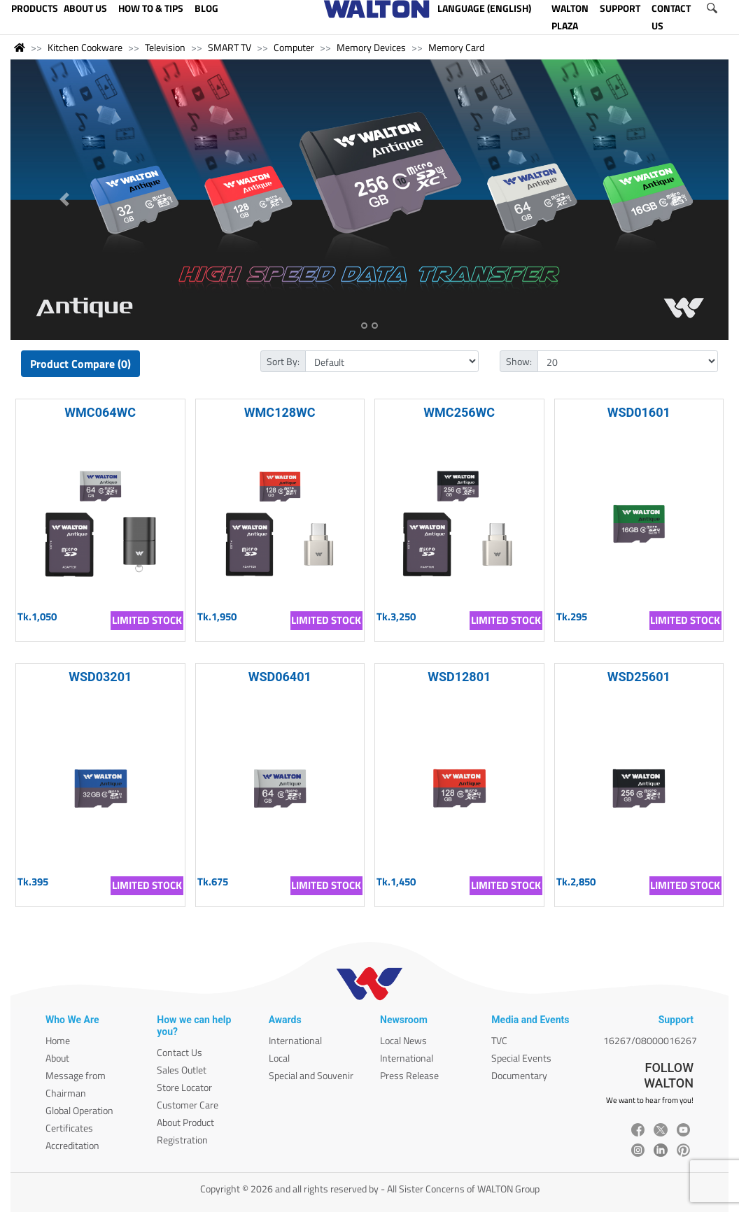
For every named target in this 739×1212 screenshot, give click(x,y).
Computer (294, 47)
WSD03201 (100, 676)
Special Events (521, 1057)
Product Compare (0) (80, 363)
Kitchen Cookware (85, 47)
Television (165, 47)
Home (57, 1040)
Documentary (519, 1075)
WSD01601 (638, 412)
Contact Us (179, 1052)
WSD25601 (638, 676)
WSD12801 (459, 676)
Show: (519, 361)
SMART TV (229, 47)
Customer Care (187, 1104)
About (57, 1057)
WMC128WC (280, 412)
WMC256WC (459, 412)
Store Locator (184, 1087)
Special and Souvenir (311, 1075)
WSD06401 (279, 676)
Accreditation (72, 1145)
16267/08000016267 (650, 1040)
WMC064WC (100, 412)
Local (279, 1057)
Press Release (409, 1075)
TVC (499, 1040)
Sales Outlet (181, 1069)
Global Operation (79, 1110)
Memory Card (456, 47)
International (295, 1040)
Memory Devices (371, 47)
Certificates (69, 1127)
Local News (403, 1040)
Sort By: (283, 361)
